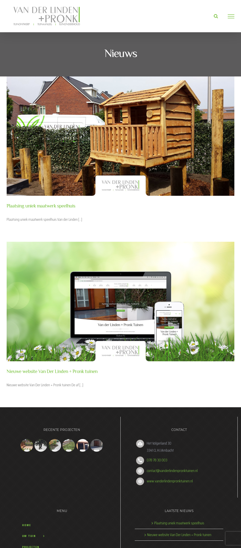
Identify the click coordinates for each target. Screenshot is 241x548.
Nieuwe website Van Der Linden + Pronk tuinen (52, 369)
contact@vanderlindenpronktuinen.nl (171, 468)
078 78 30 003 (156, 458)
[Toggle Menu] (229, 16)
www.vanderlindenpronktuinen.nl (169, 479)
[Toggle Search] (214, 16)
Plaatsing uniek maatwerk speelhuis (41, 205)
